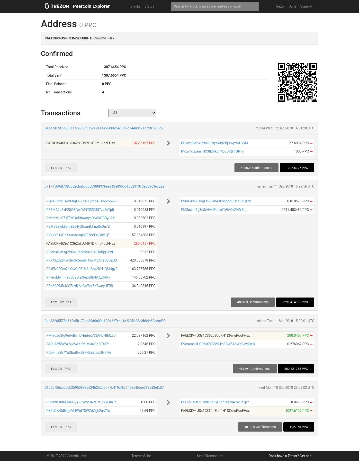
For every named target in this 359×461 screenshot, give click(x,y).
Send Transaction (210, 456)
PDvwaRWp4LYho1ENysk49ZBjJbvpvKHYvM (214, 143)
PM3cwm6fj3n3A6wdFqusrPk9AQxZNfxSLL (214, 210)
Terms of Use (141, 456)
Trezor (280, 6)
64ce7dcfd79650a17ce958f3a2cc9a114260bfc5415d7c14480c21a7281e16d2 (104, 128)
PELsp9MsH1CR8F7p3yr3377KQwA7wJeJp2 (215, 402)
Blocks (135, 6)
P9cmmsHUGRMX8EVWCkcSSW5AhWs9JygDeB (218, 344)
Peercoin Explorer (91, 6)
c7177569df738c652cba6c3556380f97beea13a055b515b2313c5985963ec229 (104, 186)
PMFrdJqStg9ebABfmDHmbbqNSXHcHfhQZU (81, 335)
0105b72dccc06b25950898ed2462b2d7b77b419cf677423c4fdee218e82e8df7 (104, 387)
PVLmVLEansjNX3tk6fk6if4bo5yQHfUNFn (212, 151)
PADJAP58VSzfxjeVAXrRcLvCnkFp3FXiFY (77, 344)
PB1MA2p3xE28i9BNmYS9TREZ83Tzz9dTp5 (80, 210)
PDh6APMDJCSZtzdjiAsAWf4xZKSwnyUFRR (79, 286)
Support (306, 6)
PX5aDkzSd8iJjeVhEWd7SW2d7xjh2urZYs (78, 411)
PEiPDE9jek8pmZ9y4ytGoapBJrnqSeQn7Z (78, 226)
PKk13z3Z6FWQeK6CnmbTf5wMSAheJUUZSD (81, 260)
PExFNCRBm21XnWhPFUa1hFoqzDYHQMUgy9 (81, 269)
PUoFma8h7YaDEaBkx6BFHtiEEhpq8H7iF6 (78, 352)
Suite (292, 6)
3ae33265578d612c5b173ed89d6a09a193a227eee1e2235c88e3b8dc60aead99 (105, 321)
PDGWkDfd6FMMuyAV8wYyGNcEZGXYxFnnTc (81, 402)
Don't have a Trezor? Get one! (290, 456)
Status (149, 6)
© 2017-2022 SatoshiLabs (66, 456)
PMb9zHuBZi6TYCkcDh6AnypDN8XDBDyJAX (80, 218)
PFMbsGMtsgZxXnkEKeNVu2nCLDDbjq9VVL (80, 252)
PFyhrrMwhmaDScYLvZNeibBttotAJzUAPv (78, 277)
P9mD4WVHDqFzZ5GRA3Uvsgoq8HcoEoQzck (216, 201)
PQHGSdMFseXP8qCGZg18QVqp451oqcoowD (81, 201)
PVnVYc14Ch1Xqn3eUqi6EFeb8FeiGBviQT (78, 235)
